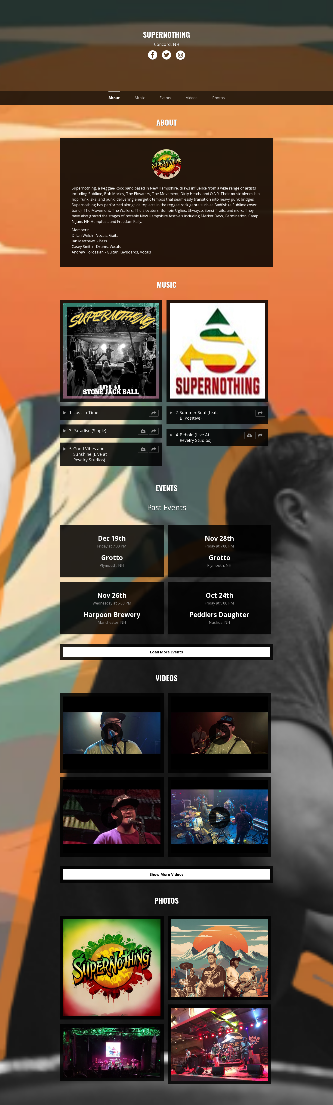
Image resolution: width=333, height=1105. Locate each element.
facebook (152, 55)
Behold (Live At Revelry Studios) (195, 437)
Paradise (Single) (89, 430)
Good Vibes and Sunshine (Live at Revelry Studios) (90, 454)
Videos (191, 97)
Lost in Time (85, 412)
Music (140, 97)
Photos (218, 97)
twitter (166, 55)
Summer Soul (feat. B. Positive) (199, 415)
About (114, 97)
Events (165, 97)
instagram (180, 55)
